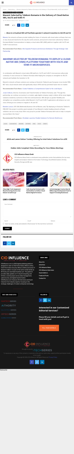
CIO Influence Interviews (46, 270)
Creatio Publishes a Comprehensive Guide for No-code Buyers (42, 89)
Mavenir (5, 37)
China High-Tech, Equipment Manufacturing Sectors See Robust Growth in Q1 (12, 191)
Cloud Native (13, 123)
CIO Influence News (7, 12)
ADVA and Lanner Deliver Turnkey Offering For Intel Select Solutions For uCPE (37, 139)
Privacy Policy (53, 357)
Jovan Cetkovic (8, 93)
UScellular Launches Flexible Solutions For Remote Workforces (42, 118)
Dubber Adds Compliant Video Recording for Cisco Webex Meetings (37, 148)
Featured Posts (44, 275)
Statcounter (3, 370)
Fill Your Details (49, 328)
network (28, 123)
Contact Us (42, 278)
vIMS (34, 123)
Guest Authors (43, 273)
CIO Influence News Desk (11, 20)
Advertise (42, 265)
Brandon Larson (8, 106)
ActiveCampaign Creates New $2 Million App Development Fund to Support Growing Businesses (60, 191)
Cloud (14, 12)
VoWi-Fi (45, 123)
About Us (42, 262)
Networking (20, 12)
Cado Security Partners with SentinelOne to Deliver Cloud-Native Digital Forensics (35, 191)
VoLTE (39, 123)
